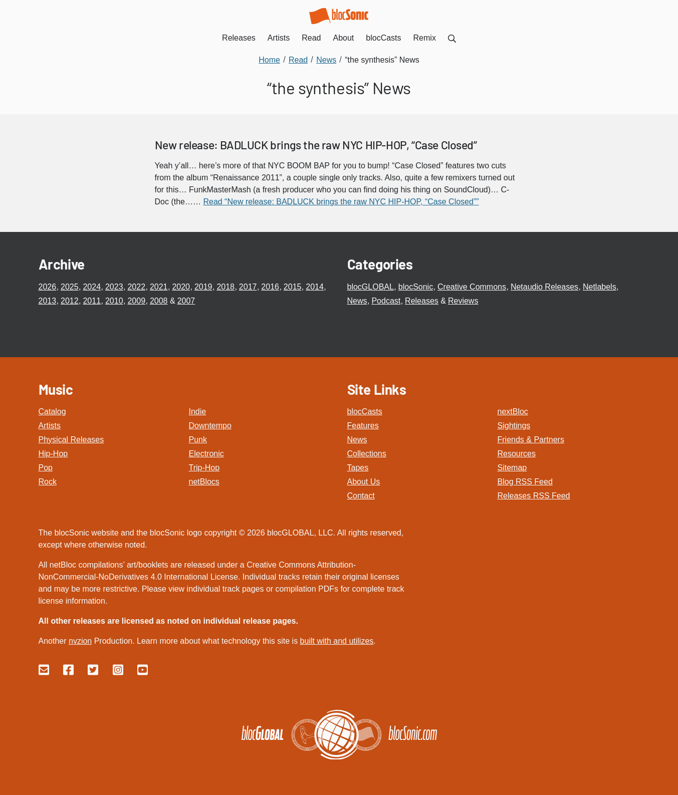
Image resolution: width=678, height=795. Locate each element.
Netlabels (599, 287)
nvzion (80, 641)
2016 (270, 287)
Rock (48, 481)
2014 (315, 287)
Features (363, 425)
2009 (136, 301)
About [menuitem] (343, 38)
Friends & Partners (531, 439)
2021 (159, 287)
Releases (421, 301)
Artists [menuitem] (279, 38)
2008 (159, 301)
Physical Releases (71, 439)
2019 (203, 287)
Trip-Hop (204, 467)
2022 (136, 287)
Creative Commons (471, 287)
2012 (70, 301)
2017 (248, 287)
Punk (198, 439)
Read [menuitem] (311, 38)
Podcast (385, 301)
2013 (48, 301)
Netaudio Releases (544, 287)
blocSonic (415, 287)
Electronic (206, 453)
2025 (70, 287)
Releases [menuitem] (239, 38)
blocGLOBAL (370, 287)
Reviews (463, 301)
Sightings (514, 425)
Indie (197, 411)
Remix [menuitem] (424, 38)
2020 (181, 287)
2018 (225, 287)
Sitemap (512, 467)
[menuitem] (452, 38)
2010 (114, 301)
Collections (366, 453)
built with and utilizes (337, 641)
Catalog (52, 411)
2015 (293, 287)
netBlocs (204, 481)
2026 (48, 287)
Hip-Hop (53, 453)
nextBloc (513, 411)
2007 (186, 301)
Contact (361, 495)
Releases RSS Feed (534, 495)
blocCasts (364, 411)
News (357, 301)
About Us (363, 481)
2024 (92, 287)
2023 (114, 287)
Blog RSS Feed (525, 481)
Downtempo (210, 425)
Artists (50, 425)
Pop (46, 467)
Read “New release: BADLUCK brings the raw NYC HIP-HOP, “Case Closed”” (341, 201)
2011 (92, 301)
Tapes (358, 467)
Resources (517, 453)
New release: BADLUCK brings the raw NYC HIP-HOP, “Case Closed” (316, 145)
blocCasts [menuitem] (383, 38)
